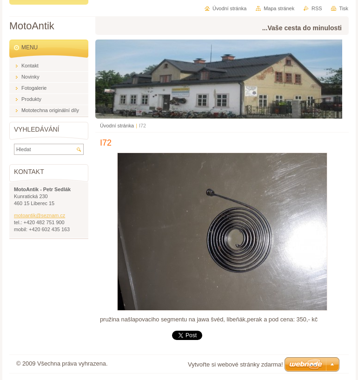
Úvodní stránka (117, 125)
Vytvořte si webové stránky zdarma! (235, 364)
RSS (317, 8)
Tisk (343, 8)
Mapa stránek (279, 8)
